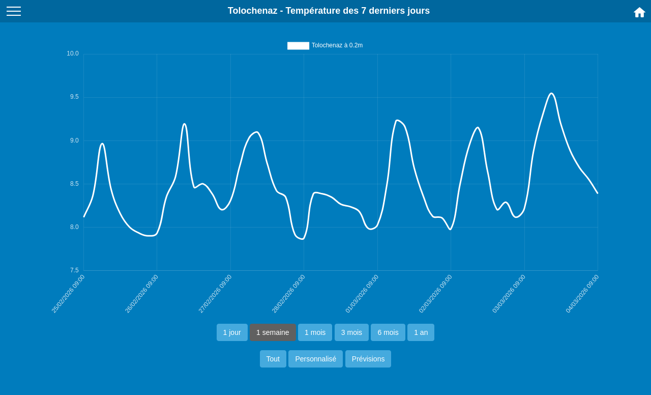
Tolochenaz (253, 11)
